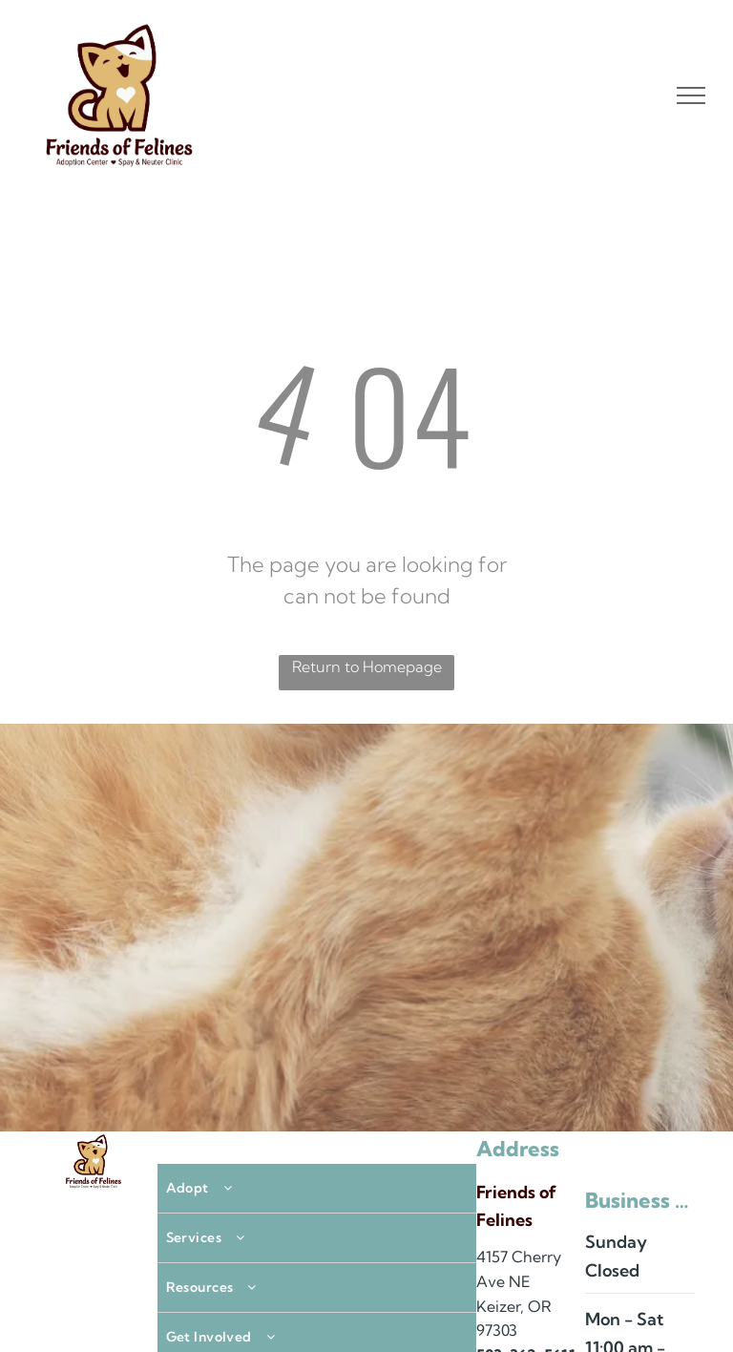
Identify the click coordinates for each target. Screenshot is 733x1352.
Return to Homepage (367, 666)
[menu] (691, 95)
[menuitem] (316, 1189)
